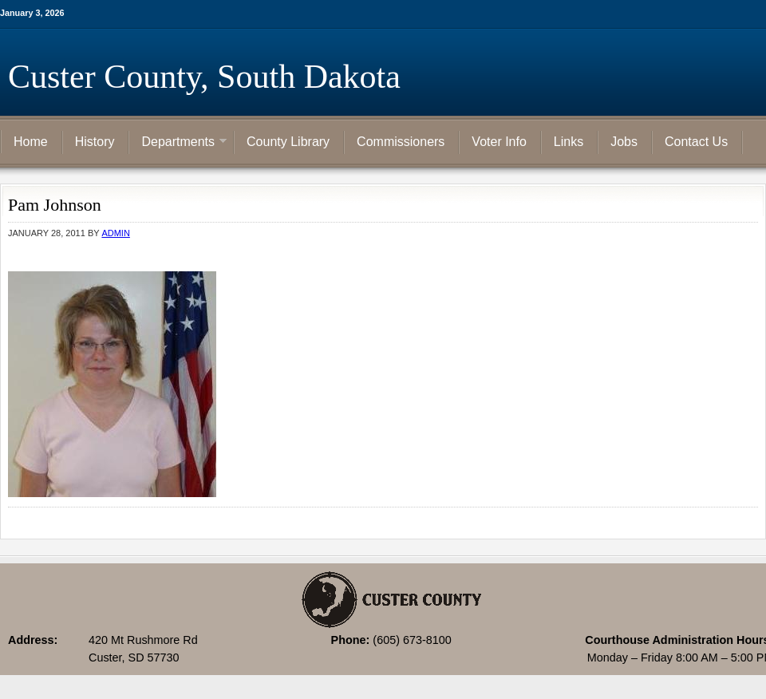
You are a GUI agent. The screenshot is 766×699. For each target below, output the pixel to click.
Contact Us (696, 141)
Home (31, 141)
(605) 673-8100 (412, 640)
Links (568, 141)
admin (115, 233)
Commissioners (400, 141)
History (95, 141)
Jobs (624, 141)
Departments (178, 143)
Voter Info (499, 141)
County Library (288, 141)
